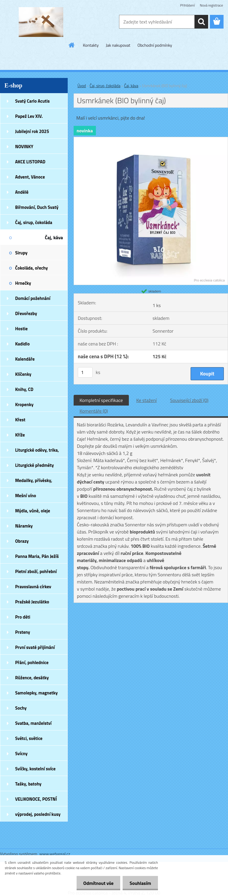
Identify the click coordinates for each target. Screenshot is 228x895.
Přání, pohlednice (31, 662)
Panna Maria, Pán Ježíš (37, 556)
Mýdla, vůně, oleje (32, 510)
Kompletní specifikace (101, 400)
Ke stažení (146, 400)
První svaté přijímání (35, 647)
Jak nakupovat (118, 45)
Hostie (21, 328)
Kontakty (91, 45)
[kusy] (85, 372)
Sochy (21, 708)
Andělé (21, 192)
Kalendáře (25, 359)
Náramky (24, 525)
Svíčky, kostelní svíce (35, 768)
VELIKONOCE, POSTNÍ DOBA (36, 801)
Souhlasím (140, 883)
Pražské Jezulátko (32, 601)
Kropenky (24, 404)
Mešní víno (25, 495)
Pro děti (22, 617)
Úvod (81, 86)
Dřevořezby (26, 313)
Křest (20, 419)
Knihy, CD (24, 389)
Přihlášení (187, 5)
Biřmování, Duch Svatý (36, 207)
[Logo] (41, 22)
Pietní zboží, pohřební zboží (36, 573)
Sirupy (21, 252)
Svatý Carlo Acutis (32, 101)
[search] (201, 22)
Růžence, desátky (32, 677)
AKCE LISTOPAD (30, 161)
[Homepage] (71, 45)
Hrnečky (23, 283)
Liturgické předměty (34, 465)
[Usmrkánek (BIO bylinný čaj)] (151, 139)
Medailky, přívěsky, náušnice (33, 482)
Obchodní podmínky (154, 45)
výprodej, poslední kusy (38, 814)
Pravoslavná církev (33, 586)
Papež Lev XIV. (29, 116)
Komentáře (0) (94, 410)
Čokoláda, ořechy (31, 268)
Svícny (21, 753)
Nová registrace (211, 5)
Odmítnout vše (97, 883)
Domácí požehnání (32, 298)
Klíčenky (23, 374)
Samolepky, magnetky (36, 692)
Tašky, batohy (28, 783)
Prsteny (22, 632)
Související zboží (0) (189, 400)
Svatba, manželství (33, 723)
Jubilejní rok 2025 (32, 131)
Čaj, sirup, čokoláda (33, 222)
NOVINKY (24, 146)
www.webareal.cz (54, 854)
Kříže (20, 434)
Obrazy (22, 541)
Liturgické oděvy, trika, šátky (37, 452)
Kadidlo (22, 343)
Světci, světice (28, 738)
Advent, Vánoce (30, 176)
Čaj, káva (54, 237)
